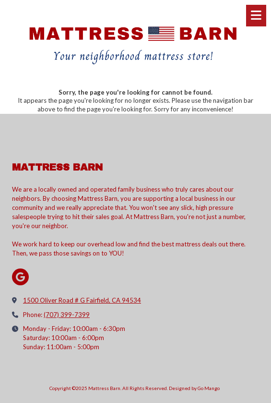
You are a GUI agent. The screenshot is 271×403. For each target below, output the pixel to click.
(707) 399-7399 (67, 314)
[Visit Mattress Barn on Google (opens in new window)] (20, 277)
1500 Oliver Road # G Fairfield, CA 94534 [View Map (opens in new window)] (82, 300)
